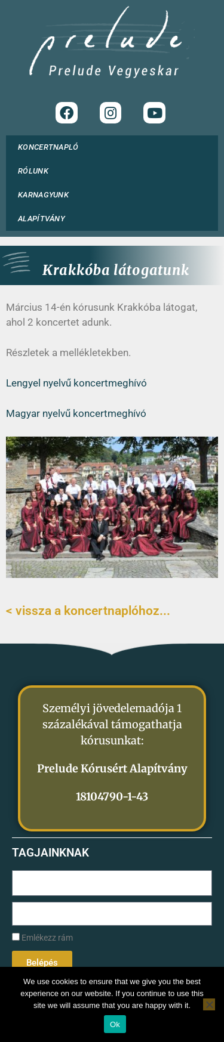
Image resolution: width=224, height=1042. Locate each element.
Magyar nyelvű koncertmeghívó (76, 413)
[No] (209, 1004)
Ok (115, 1024)
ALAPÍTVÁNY (44, 219)
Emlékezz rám (42, 938)
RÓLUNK (36, 171)
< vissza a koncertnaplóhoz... (88, 611)
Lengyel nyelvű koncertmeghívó (76, 383)
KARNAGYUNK (46, 195)
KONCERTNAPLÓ (48, 147)
